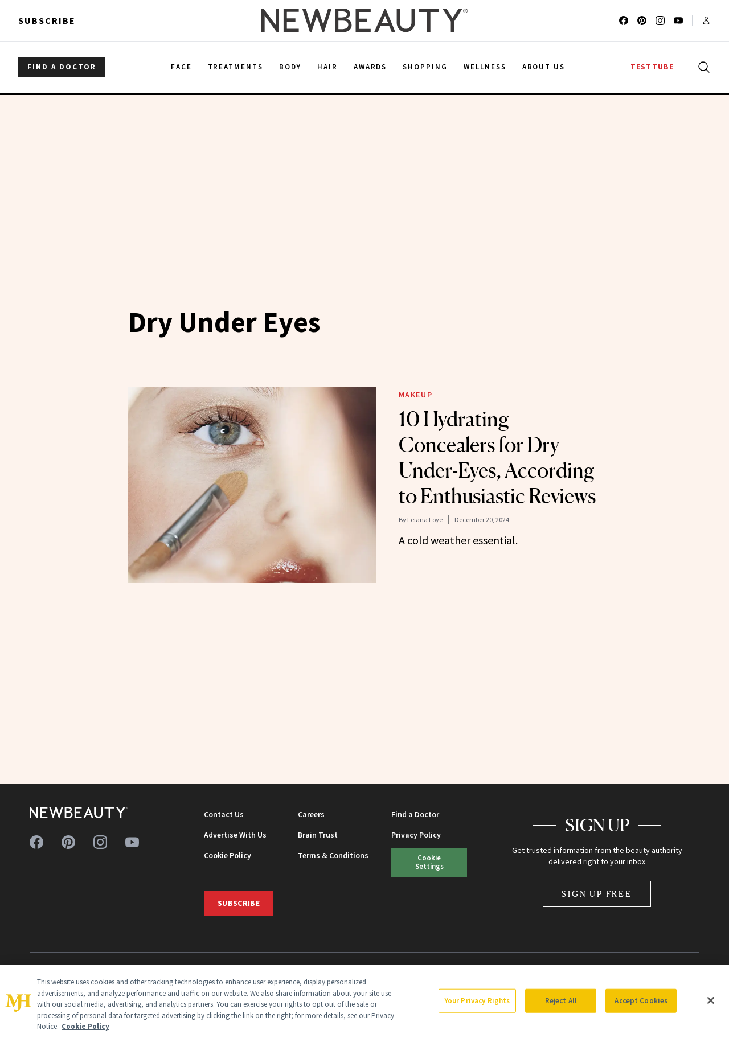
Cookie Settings (429, 862)
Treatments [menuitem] (236, 67)
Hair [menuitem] (327, 67)
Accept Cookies (641, 1001)
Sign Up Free (597, 893)
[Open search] (702, 67)
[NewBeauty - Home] (364, 20)
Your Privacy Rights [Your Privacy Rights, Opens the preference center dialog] (477, 1001)
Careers (311, 814)
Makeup (416, 394)
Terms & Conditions (333, 855)
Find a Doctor (415, 814)
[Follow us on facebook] (623, 20)
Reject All (561, 1001)
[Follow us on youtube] (678, 20)
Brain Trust (318, 835)
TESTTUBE (652, 67)
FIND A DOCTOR (61, 67)
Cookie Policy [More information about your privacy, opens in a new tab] (85, 1026)
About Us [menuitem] (544, 67)
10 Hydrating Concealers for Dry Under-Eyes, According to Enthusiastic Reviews (497, 457)
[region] (364, 1001)
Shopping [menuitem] (425, 67)
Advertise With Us (235, 835)
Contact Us (224, 814)
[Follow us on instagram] (660, 20)
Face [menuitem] (181, 67)
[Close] (710, 1000)
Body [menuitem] (290, 67)
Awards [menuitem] (370, 67)
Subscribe (47, 20)
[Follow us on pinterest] (641, 20)
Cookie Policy (227, 855)
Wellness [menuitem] (485, 67)
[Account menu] (706, 20)
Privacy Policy (416, 835)
